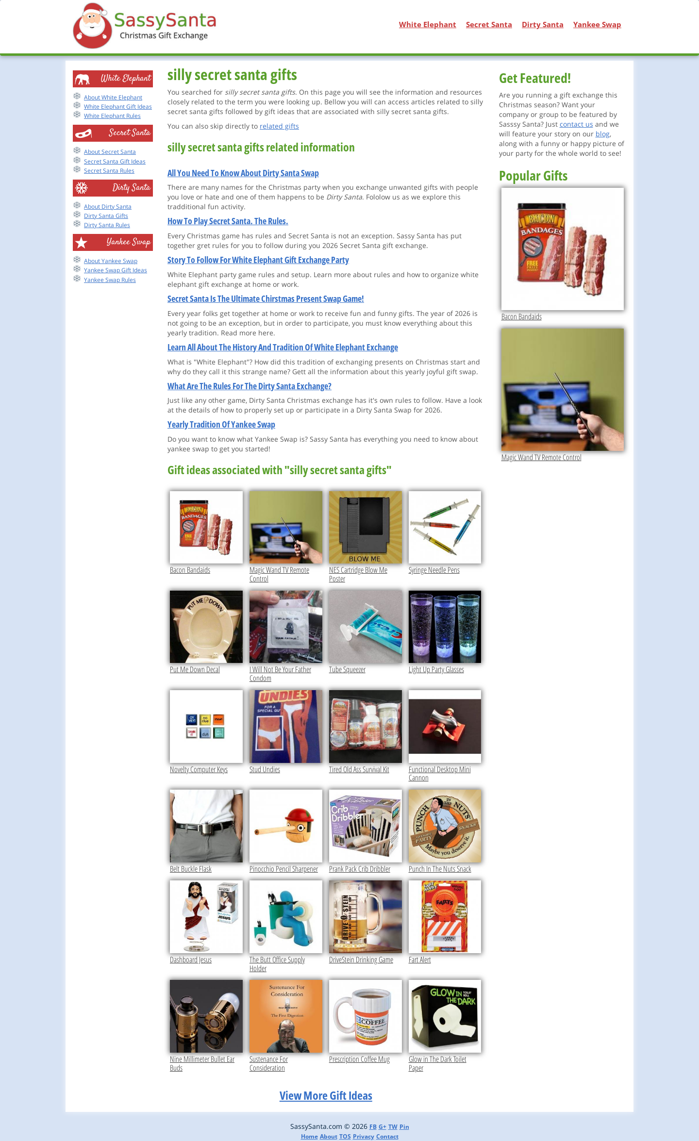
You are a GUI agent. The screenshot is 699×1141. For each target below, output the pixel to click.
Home (309, 1136)
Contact (387, 1136)
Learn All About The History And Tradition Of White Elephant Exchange (282, 347)
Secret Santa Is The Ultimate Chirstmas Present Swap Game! (265, 298)
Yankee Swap (597, 24)
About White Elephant (113, 97)
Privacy (363, 1136)
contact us (576, 124)
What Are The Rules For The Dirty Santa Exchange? (249, 386)
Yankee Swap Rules (110, 280)
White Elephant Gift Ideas (118, 106)
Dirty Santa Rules (107, 225)
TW (393, 1127)
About (328, 1136)
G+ (382, 1127)
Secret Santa (489, 24)
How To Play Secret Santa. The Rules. (227, 221)
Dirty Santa (543, 24)
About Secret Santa (110, 152)
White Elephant (427, 24)
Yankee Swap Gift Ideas (115, 270)
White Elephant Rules (112, 116)
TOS (345, 1136)
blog (603, 133)
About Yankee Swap (110, 261)
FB (373, 1127)
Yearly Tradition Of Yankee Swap (221, 424)
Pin (404, 1127)
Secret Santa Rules (109, 170)
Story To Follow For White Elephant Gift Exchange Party (258, 259)
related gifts (279, 126)
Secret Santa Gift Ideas (115, 161)
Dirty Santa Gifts (106, 216)
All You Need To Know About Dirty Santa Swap (243, 173)
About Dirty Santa (108, 206)
